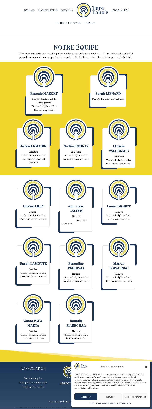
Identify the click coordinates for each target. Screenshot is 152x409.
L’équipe (67, 10)
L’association (48, 10)
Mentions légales (33, 378)
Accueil (29, 10)
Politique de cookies (98, 403)
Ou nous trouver (68, 23)
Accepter (86, 396)
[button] (145, 366)
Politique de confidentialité (119, 403)
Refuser (110, 396)
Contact (90, 23)
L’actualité (120, 10)
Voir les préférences (135, 396)
